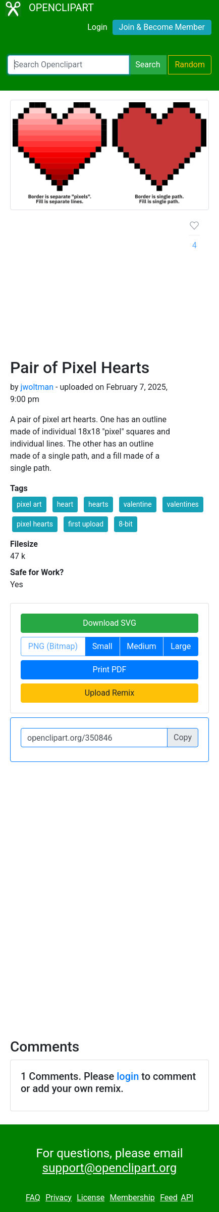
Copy (183, 737)
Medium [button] (141, 646)
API (187, 1197)
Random (190, 64)
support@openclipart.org (109, 1168)
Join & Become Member (162, 27)
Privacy (58, 1197)
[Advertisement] (109, 288)
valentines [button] (183, 504)
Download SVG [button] (109, 623)
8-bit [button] (126, 524)
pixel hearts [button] (35, 524)
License (90, 1197)
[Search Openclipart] (68, 64)
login (128, 1076)
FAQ (33, 1197)
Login (97, 27)
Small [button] (102, 646)
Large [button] (181, 646)
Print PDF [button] (110, 669)
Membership (132, 1197)
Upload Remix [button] (109, 693)
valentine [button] (138, 504)
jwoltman (36, 387)
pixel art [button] (29, 504)
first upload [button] (85, 524)
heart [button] (65, 504)
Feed (169, 1197)
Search (147, 64)
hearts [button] (98, 504)
